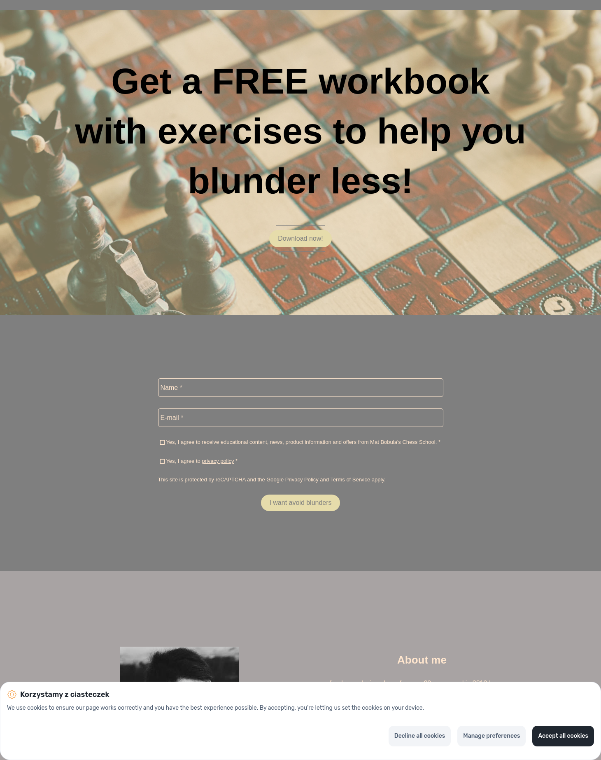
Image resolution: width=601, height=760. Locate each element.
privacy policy (218, 461)
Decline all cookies (419, 735)
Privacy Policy (302, 479)
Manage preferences (491, 735)
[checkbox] (162, 442)
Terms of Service (350, 479)
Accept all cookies (563, 735)
